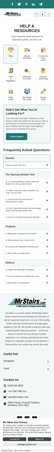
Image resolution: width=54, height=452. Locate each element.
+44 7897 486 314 (14, 391)
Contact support (16, 137)
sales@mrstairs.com (16, 397)
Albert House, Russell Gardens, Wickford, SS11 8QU (21, 403)
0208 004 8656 (13, 385)
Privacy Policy (7, 451)
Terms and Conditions (22, 451)
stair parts (43, 323)
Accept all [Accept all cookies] (14, 439)
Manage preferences (27, 444)
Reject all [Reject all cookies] (39, 439)
